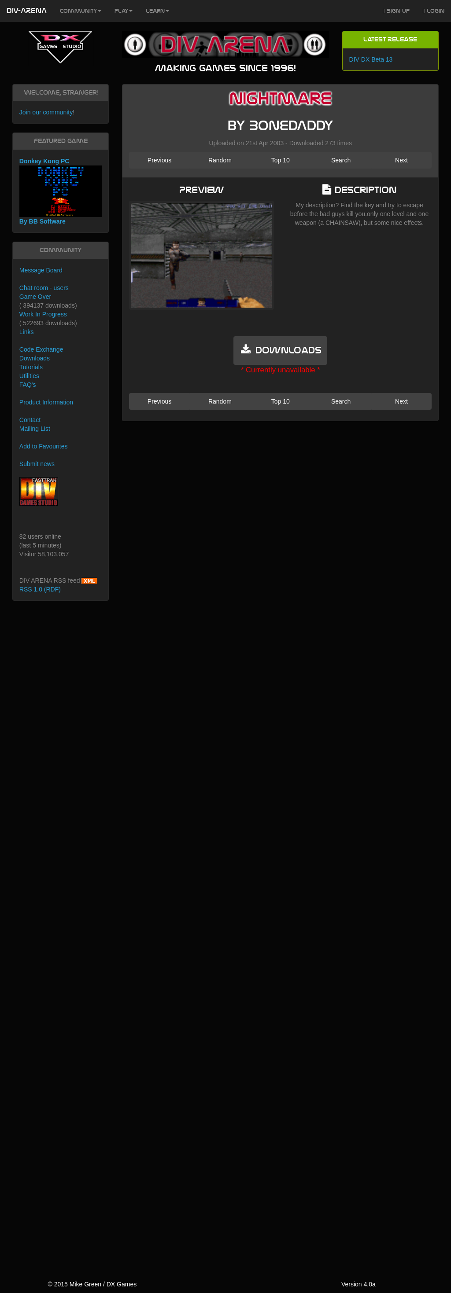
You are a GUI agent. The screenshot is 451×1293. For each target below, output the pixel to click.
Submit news (37, 463)
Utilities (29, 375)
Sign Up (396, 11)
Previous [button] (159, 160)
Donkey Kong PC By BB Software (60, 191)
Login (433, 11)
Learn (157, 11)
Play (124, 11)
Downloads (34, 358)
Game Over (35, 296)
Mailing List (34, 428)
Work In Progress (43, 314)
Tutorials (31, 367)
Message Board (41, 270)
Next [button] (401, 160)
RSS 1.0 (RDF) (40, 589)
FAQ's (27, 384)
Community (80, 11)
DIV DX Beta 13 (371, 59)
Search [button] (341, 160)
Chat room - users (44, 287)
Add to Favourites (43, 446)
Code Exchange (41, 349)
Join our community (46, 112)
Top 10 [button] (280, 160)
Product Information (46, 402)
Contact (30, 419)
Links (26, 331)
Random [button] (220, 160)
